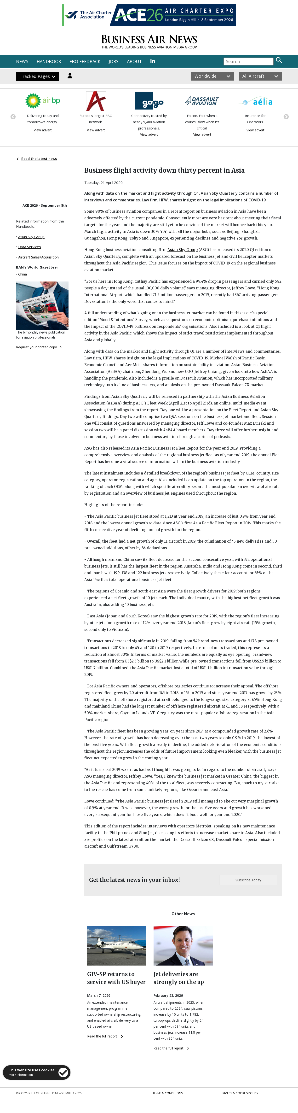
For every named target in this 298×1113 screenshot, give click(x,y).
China (22, 274)
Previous (12, 116)
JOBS (114, 61)
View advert (43, 130)
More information (21, 1075)
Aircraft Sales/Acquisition (38, 257)
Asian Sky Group (31, 236)
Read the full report (105, 1036)
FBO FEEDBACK (84, 61)
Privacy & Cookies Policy (239, 1093)
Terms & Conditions (168, 1093)
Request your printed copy (39, 347)
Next (285, 116)
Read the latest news (37, 158)
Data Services (29, 246)
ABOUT (134, 61)
